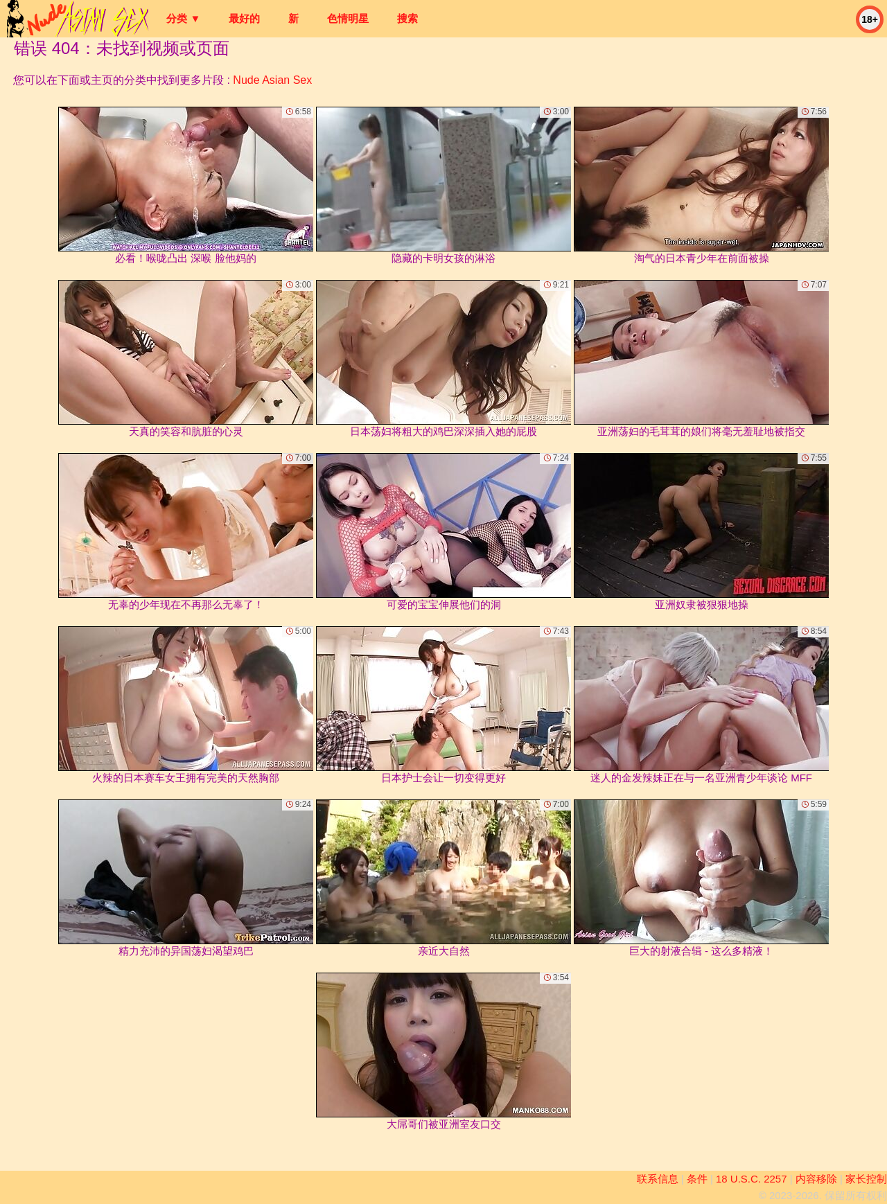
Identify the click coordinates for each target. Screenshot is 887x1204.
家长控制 (866, 1179)
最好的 (244, 18)
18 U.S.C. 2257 (751, 1179)
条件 (697, 1179)
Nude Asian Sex (272, 80)
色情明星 (348, 18)
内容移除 (816, 1179)
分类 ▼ (183, 18)
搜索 (407, 18)
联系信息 (657, 1179)
